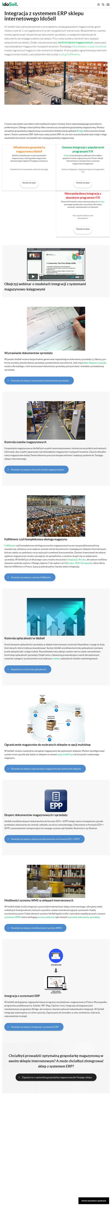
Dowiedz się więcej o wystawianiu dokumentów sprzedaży (40, 380)
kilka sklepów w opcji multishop (89, 46)
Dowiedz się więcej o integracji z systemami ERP (35, 1027)
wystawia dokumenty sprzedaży (83, 917)
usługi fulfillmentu (70, 54)
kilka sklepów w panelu (94, 362)
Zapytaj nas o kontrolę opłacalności (28, 669)
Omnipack (86, 563)
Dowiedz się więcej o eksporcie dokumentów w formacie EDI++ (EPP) (45, 839)
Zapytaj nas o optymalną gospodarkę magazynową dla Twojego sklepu (57, 1077)
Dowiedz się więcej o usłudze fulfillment (31, 577)
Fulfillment (9, 545)
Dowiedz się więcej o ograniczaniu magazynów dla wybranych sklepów (46, 768)
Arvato (70, 563)
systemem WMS (12, 917)
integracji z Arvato (77, 559)
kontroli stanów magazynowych (75, 42)
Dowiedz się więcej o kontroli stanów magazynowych (37, 469)
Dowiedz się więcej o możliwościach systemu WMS (36, 928)
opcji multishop (65, 754)
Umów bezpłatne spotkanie (93, 1200)
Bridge (80, 131)
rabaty (56, 658)
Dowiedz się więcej (29, 183)
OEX (77, 563)
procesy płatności (46, 917)
